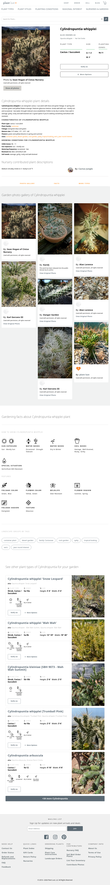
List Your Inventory (76, 860)
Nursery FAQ (73, 850)
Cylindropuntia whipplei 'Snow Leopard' (35, 579)
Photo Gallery (27, 183)
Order (77, 3)
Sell (88, 3)
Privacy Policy (94, 857)
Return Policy (29, 857)
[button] (102, 19)
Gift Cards (28, 852)
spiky (40, 136)
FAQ (4, 863)
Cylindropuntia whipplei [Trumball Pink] (35, 711)
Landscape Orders (53, 858)
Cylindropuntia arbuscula (25, 755)
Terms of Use (94, 852)
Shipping (49, 848)
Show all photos (12, 88)
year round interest (65, 136)
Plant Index (28, 848)
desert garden (23, 136)
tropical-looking (47, 136)
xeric (56, 136)
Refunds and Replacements (8, 858)
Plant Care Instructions (51, 853)
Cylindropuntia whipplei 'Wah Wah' (32, 623)
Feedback (6, 867)
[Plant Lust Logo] (9, 3)
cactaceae (15, 126)
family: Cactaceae (46, 540)
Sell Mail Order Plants (74, 855)
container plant (11, 136)
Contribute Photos (75, 864)
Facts (57, 183)
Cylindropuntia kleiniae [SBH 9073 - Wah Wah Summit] (36, 668)
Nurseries (28, 861)
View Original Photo (11, 324)
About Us (92, 848)
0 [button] (105, 2)
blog (97, 3)
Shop (66, 3)
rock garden (33, 136)
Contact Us (7, 848)
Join (75, 828)
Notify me (84, 67)
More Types (84, 183)
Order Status (8, 852)
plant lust (84, 374)
